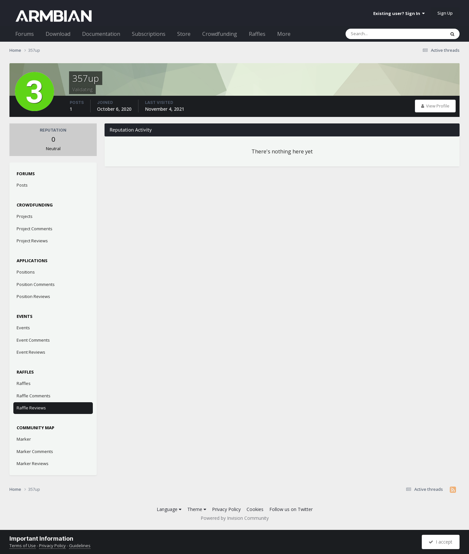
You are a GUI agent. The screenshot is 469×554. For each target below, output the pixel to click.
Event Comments (33, 340)
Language (169, 509)
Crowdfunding (219, 33)
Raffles (257, 33)
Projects (25, 216)
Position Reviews (33, 296)
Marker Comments (35, 451)
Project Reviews (32, 241)
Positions (26, 272)
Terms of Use (22, 545)
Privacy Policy (226, 509)
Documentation (101, 33)
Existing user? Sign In (399, 13)
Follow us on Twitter (291, 509)
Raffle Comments (33, 396)
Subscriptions (148, 33)
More (284, 33)
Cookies (255, 509)
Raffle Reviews (31, 408)
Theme (196, 509)
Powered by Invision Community (235, 518)
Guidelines (80, 545)
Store (184, 33)
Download (58, 33)
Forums (24, 33)
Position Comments (36, 284)
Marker (24, 439)
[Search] (378, 34)
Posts (22, 185)
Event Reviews (31, 352)
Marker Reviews (33, 463)
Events (23, 328)
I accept (440, 542)
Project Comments (34, 229)
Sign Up (445, 13)
